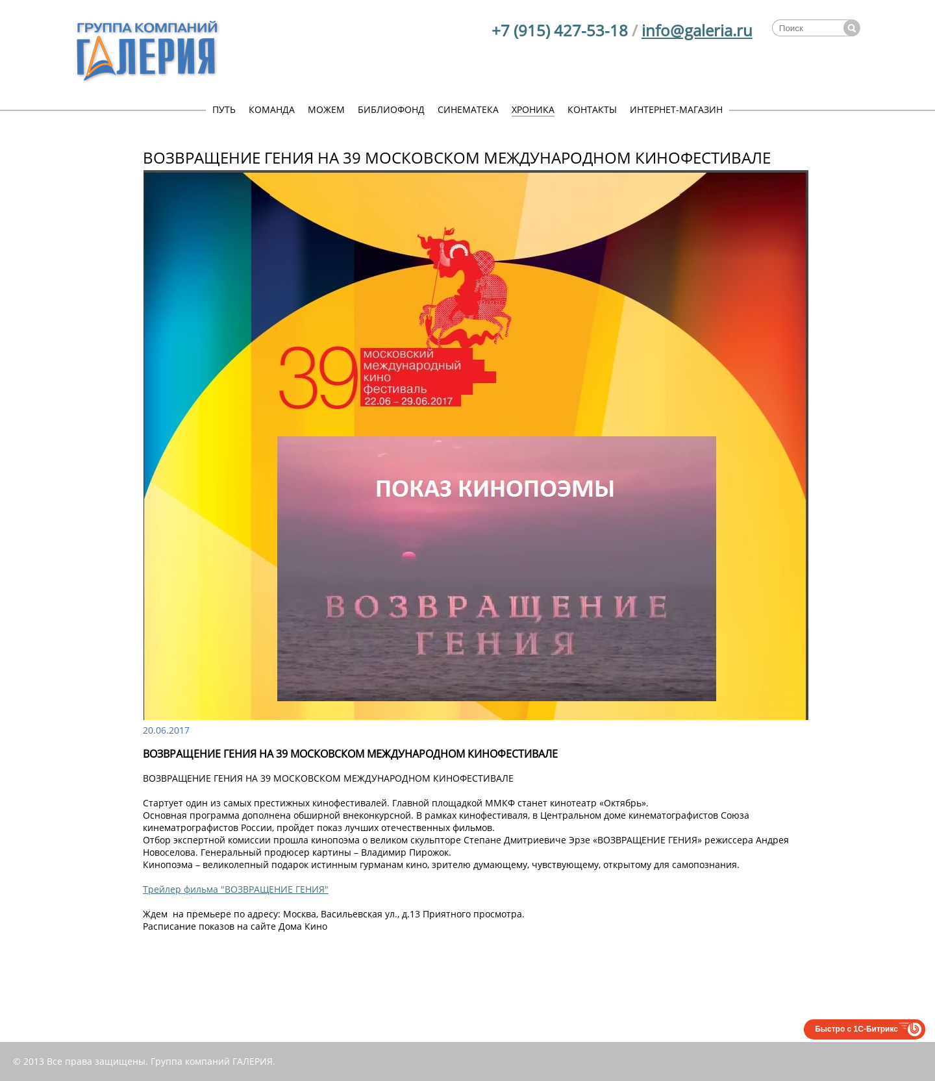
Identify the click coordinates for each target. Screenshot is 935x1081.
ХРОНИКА (533, 109)
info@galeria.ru (697, 30)
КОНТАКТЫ (592, 109)
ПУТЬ (224, 109)
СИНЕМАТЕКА (468, 109)
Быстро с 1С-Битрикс (856, 1029)
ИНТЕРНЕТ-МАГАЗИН (676, 109)
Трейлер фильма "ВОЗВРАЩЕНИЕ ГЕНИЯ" (236, 889)
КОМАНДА (272, 109)
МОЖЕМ (326, 109)
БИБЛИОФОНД (391, 109)
